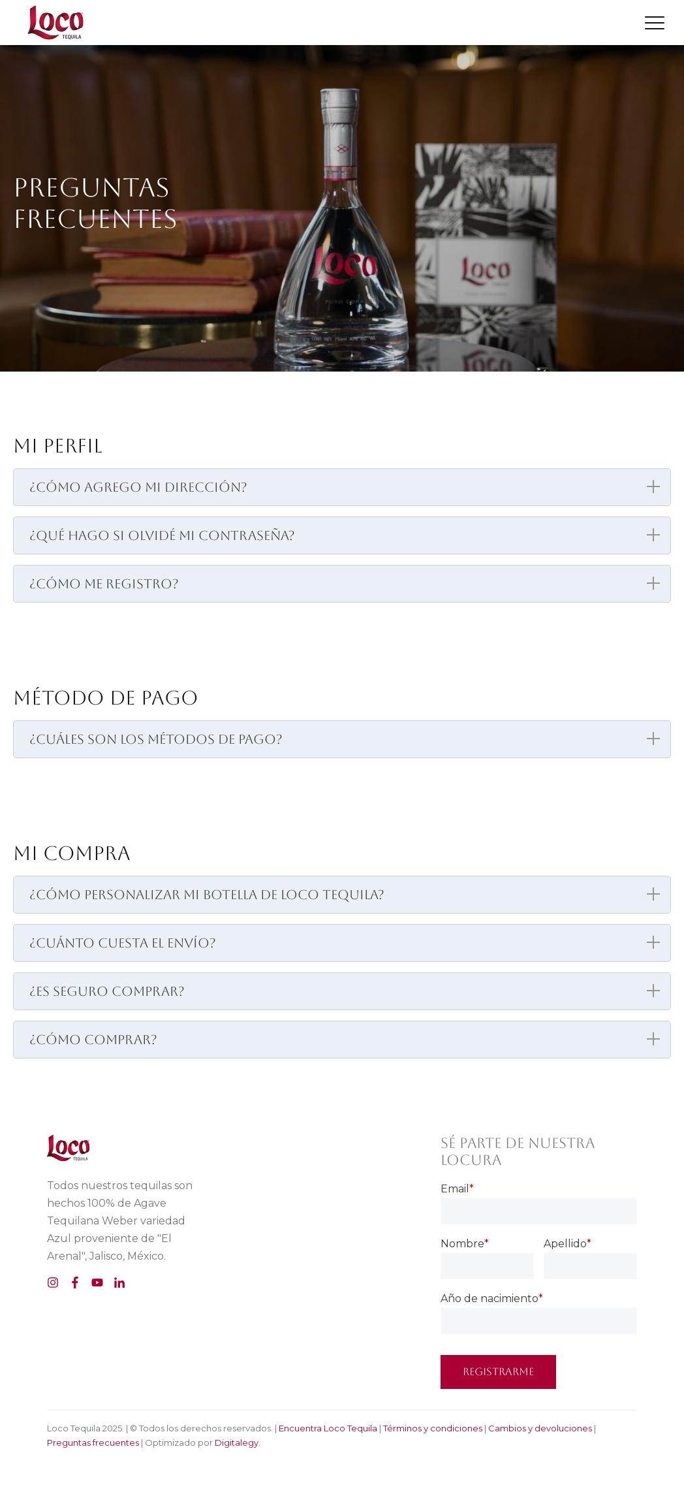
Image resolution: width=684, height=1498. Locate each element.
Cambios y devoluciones (540, 1428)
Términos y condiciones (432, 1428)
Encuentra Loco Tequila (328, 1428)
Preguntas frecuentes (93, 1442)
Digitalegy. (237, 1442)
